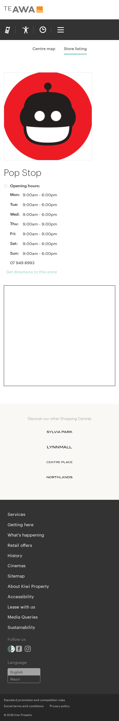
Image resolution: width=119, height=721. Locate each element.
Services (16, 514)
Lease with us (21, 606)
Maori (15, 678)
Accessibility (21, 596)
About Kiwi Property (28, 586)
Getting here (21, 524)
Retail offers (20, 545)
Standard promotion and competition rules (34, 699)
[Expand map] (59, 336)
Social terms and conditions (24, 705)
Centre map (44, 48)
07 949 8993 (22, 262)
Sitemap (16, 576)
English (16, 671)
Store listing (75, 48)
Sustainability (21, 627)
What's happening (26, 535)
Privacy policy (60, 705)
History (15, 555)
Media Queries (23, 617)
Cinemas (16, 565)
